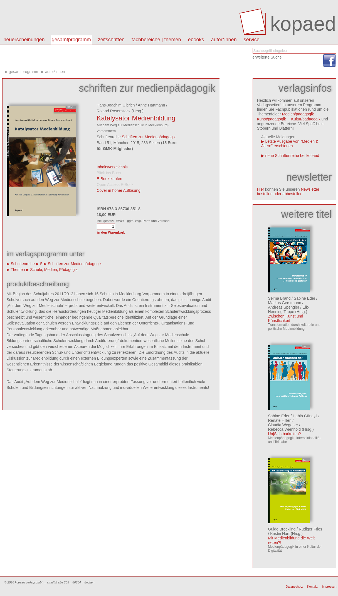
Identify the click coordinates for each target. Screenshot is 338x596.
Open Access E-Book (115, 184)
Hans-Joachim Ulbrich (116, 105)
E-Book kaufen (109, 178)
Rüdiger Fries (310, 529)
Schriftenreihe (22, 263)
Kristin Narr (280, 533)
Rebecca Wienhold (284, 429)
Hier (260, 189)
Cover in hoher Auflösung (118, 190)
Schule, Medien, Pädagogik (53, 269)
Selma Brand (279, 298)
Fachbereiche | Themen (156, 39)
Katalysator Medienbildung (136, 118)
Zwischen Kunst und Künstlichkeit (285, 318)
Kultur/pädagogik (305, 119)
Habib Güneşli (305, 416)
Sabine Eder (304, 298)
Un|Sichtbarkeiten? (284, 434)
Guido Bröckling (282, 529)
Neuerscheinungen (24, 39)
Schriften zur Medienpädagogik (149, 137)
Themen (18, 269)
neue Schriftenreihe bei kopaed (292, 155)
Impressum (329, 586)
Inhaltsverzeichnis (112, 167)
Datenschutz (294, 586)
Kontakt (312, 586)
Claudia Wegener (283, 425)
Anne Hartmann (151, 105)
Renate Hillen (280, 420)
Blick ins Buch (109, 173)
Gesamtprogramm (71, 39)
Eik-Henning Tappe (288, 309)
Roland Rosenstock (113, 111)
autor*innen (224, 39)
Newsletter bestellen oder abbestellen (288, 191)
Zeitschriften (111, 39)
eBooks (196, 39)
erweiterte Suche (267, 57)
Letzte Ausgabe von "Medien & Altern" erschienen (290, 143)
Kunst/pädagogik (271, 119)
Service (252, 39)
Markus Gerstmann (284, 303)
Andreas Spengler (283, 307)
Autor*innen (55, 71)
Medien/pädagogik (298, 114)
